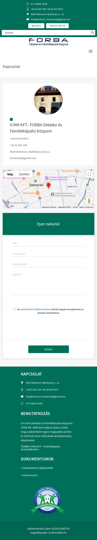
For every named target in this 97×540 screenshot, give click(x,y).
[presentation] (48, 326)
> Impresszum (29, 475)
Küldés (49, 349)
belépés (36, 25)
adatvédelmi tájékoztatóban (35, 309)
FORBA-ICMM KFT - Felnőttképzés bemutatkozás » (40, 448)
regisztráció (57, 25)
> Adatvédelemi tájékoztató (37, 468)
